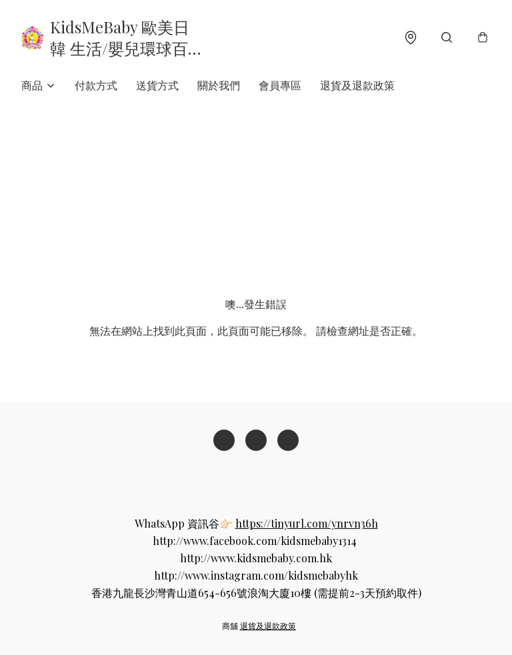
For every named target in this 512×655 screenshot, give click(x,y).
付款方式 (96, 85)
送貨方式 (157, 85)
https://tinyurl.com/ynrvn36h (306, 523)
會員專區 (280, 85)
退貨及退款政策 (357, 85)
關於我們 (218, 85)
